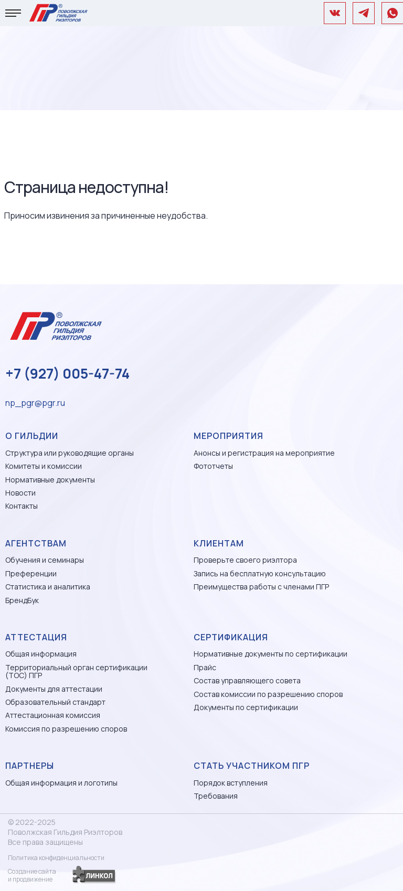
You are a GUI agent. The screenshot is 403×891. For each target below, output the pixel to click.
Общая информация (41, 654)
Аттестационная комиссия (52, 715)
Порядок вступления (231, 783)
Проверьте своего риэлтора (245, 560)
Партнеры (29, 765)
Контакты (21, 506)
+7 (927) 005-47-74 (67, 373)
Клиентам (219, 543)
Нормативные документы (50, 480)
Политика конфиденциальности (56, 857)
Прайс (205, 667)
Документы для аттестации (53, 689)
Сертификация (231, 637)
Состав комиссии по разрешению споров (268, 694)
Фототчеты (213, 466)
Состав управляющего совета (247, 680)
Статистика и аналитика (47, 587)
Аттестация (36, 637)
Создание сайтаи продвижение (32, 875)
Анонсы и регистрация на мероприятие (264, 453)
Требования (216, 796)
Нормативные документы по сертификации (270, 654)
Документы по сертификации (246, 707)
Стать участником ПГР (252, 765)
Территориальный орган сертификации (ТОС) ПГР (76, 671)
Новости (20, 493)
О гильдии (31, 436)
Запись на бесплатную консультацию (260, 573)
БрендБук (22, 600)
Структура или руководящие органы (69, 453)
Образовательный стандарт (55, 702)
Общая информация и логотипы (61, 783)
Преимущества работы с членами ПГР (261, 587)
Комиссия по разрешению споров (66, 729)
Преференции (31, 573)
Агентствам (36, 543)
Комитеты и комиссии (43, 466)
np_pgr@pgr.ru (35, 403)
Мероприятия (228, 436)
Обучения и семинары (44, 560)
